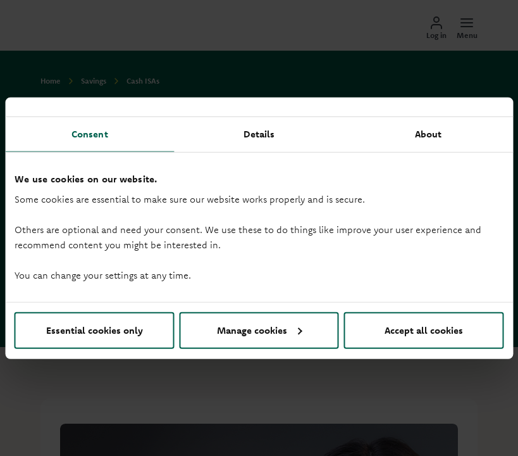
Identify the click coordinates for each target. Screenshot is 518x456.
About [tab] (428, 134)
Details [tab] (259, 134)
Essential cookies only (94, 330)
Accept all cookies (424, 330)
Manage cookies (259, 330)
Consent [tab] (89, 134)
